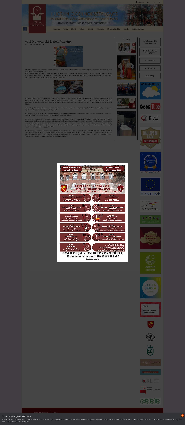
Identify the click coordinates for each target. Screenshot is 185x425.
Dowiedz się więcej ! (92, 259)
